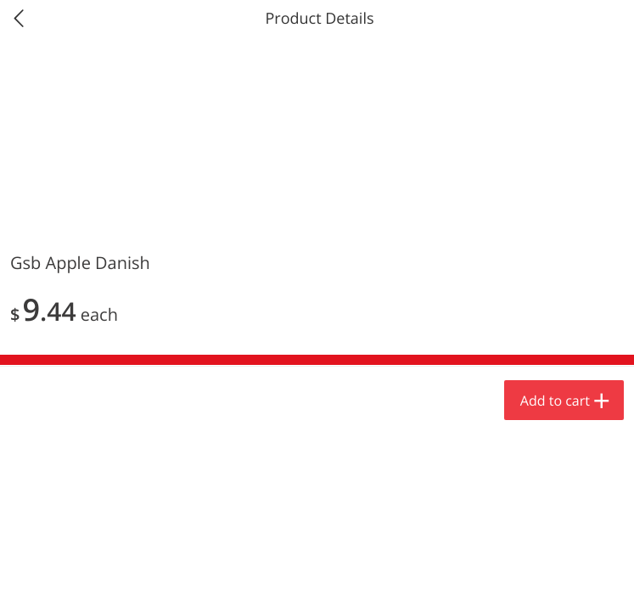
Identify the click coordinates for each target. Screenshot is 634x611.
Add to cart (555, 400)
